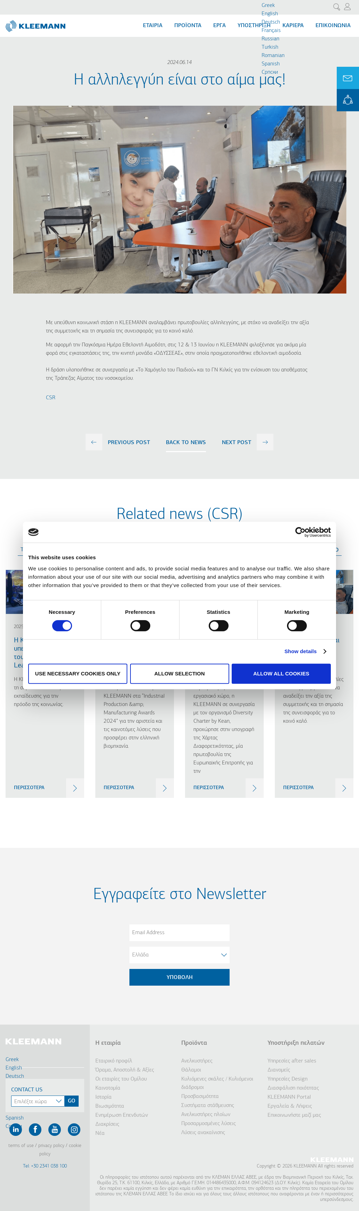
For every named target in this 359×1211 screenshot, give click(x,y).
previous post (129, 443)
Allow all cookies (281, 673)
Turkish (270, 47)
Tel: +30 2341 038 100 (45, 1166)
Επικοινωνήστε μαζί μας (294, 1115)
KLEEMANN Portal (348, 100)
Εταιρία (152, 26)
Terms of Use (21, 1145)
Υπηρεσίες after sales (292, 1061)
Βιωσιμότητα (109, 1106)
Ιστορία (103, 1097)
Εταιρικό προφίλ (113, 1061)
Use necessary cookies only (77, 673)
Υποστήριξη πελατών (296, 1043)
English (270, 14)
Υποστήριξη (254, 26)
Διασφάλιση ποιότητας (293, 1088)
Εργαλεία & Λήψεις (290, 1106)
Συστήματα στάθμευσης (207, 1105)
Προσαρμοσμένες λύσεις (208, 1123)
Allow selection (179, 673)
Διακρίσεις (107, 1124)
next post (236, 443)
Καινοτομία (107, 1088)
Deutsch (271, 22)
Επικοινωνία (333, 26)
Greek (268, 5)
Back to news (186, 443)
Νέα (100, 1133)
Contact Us (26, 1090)
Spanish (271, 64)
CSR (50, 398)
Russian (270, 39)
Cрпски (270, 72)
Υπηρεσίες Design (288, 1079)
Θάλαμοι (191, 1070)
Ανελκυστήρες (197, 1061)
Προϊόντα (187, 26)
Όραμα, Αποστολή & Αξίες (124, 1070)
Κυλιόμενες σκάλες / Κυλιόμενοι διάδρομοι (217, 1083)
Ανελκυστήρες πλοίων (205, 1114)
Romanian (273, 55)
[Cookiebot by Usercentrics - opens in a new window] (300, 532)
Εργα (219, 26)
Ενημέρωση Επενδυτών (121, 1115)
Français (271, 30)
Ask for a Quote (348, 78)
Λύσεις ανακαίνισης (203, 1133)
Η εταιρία (108, 1043)
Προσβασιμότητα (200, 1096)
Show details (301, 651)
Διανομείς (279, 1070)
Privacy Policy (51, 1145)
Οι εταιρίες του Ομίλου (121, 1079)
